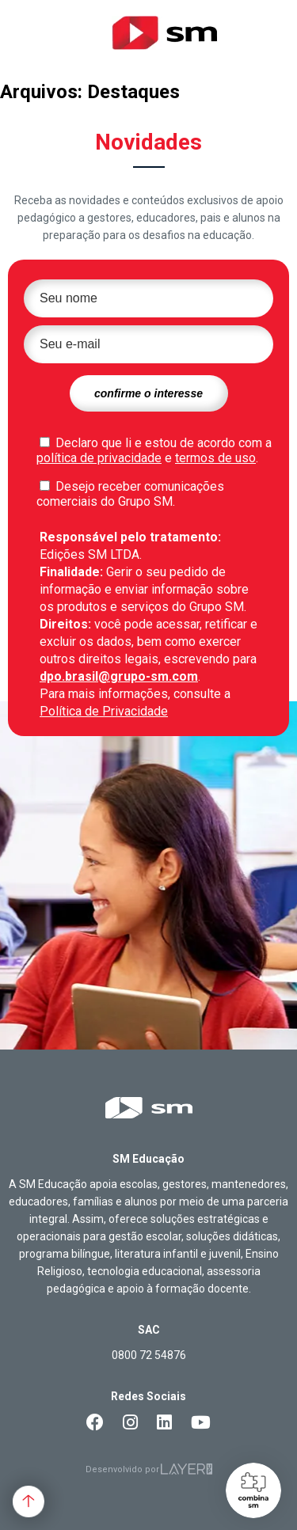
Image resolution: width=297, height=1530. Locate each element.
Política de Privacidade (104, 711)
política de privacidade (99, 457)
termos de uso (215, 457)
